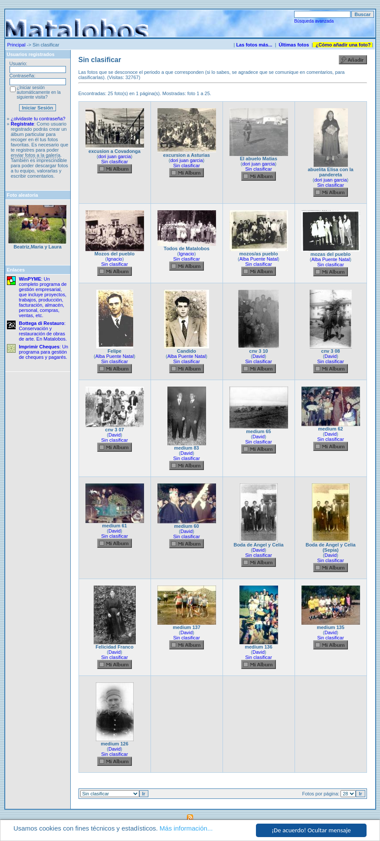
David (258, 356)
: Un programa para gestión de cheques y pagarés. (44, 352)
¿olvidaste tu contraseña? (38, 118)
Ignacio (114, 259)
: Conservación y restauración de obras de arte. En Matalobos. (43, 331)
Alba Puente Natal (258, 259)
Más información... (186, 828)
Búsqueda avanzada (314, 21)
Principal (16, 44)
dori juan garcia (114, 156)
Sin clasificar (114, 161)
